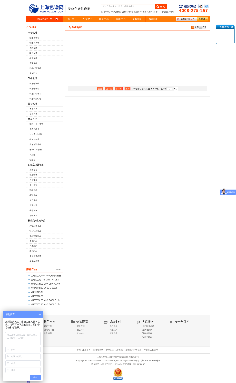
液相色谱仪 (34, 38)
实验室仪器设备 (36, 164)
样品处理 (32, 119)
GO (175, 89)
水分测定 (33, 185)
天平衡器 (33, 180)
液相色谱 (32, 32)
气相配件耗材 (35, 94)
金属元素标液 (35, 256)
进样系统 (33, 48)
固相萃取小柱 (35, 144)
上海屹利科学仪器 (133, 350)
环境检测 (33, 205)
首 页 (71, 19)
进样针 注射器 (36, 149)
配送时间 (81, 330)
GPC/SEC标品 (35, 231)
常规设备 (33, 215)
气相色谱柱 (34, 88)
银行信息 (113, 326)
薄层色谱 (33, 114)
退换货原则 (147, 330)
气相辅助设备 (35, 99)
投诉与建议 (147, 337)
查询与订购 (49, 330)
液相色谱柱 (34, 43)
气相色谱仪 (34, 83)
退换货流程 (147, 333)
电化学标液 (34, 261)
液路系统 (33, 63)
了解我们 (137, 19)
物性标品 (33, 251)
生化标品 (33, 241)
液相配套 (33, 73)
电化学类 (33, 175)
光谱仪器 (33, 170)
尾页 (127, 89)
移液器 (32, 160)
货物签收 (81, 333)
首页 (100, 89)
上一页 (109, 89)
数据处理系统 (35, 68)
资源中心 (121, 19)
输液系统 (33, 53)
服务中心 (104, 19)
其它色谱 (32, 104)
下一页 (119, 89)
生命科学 (33, 210)
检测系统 (33, 58)
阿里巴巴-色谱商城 (114, 350)
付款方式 (113, 330)
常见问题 (48, 333)
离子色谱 (33, 109)
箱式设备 (33, 200)
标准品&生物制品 (37, 220)
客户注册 (48, 326)
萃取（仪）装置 (36, 124)
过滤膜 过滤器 (36, 134)
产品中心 (87, 19)
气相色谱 (32, 78)
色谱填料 (33, 246)
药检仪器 (33, 190)
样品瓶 (32, 154)
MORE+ (58, 269)
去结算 (201, 19)
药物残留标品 (35, 226)
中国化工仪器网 (83, 350)
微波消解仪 (34, 139)
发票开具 (113, 333)
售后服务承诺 (148, 326)
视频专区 (154, 19)
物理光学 (33, 195)
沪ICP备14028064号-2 (150, 360)
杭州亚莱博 (98, 350)
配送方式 (81, 326)
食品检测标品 (35, 236)
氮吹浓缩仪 (34, 129)
